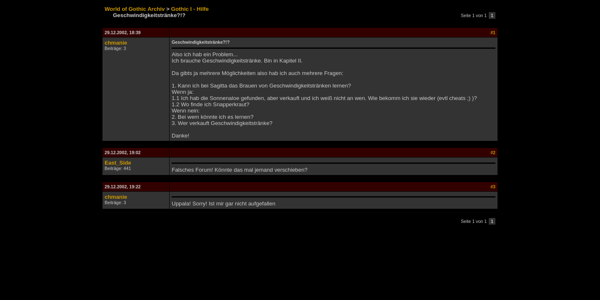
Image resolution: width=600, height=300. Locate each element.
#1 (492, 32)
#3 (492, 186)
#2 (492, 152)
